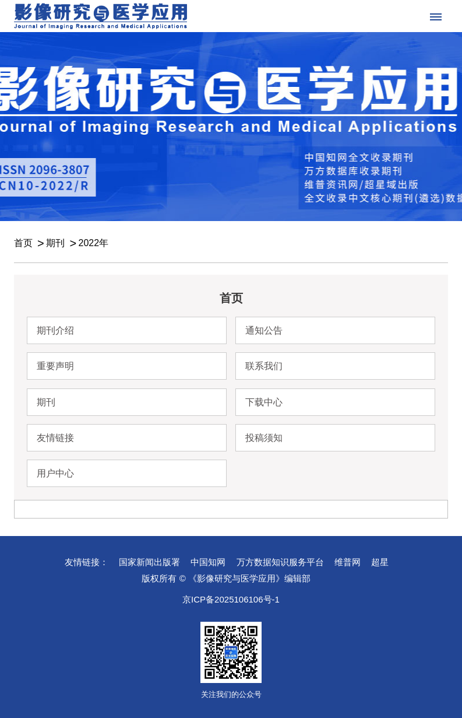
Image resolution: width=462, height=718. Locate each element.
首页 (23, 243)
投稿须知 (264, 438)
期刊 (55, 243)
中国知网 (208, 562)
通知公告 (264, 330)
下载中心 (264, 402)
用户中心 (55, 473)
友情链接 (55, 438)
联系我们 (264, 366)
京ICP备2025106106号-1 (231, 599)
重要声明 (55, 366)
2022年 (93, 243)
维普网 (347, 562)
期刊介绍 (55, 330)
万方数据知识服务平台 (280, 562)
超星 (380, 562)
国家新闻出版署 (149, 562)
